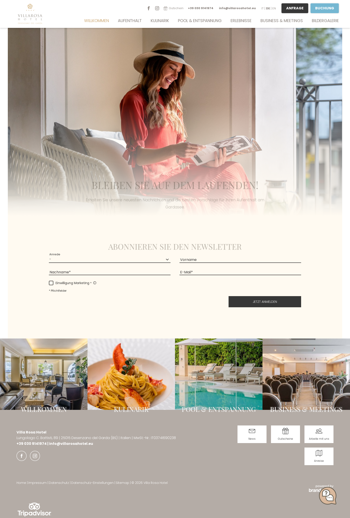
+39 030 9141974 (32, 443)
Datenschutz (59, 483)
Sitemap (123, 483)
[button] (265, 301)
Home (22, 483)
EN (274, 8)
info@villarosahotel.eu (71, 443)
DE (268, 8)
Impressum (38, 483)
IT (262, 8)
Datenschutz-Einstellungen (93, 483)
